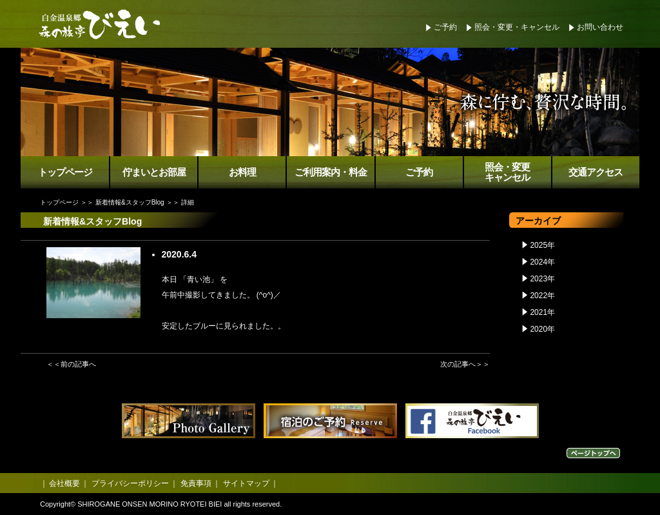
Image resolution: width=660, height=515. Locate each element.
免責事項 (195, 483)
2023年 (542, 278)
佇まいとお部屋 (154, 172)
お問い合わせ (600, 27)
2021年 (542, 312)
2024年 (542, 262)
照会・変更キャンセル (507, 172)
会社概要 (64, 483)
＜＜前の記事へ (71, 364)
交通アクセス (595, 172)
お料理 (242, 172)
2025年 (542, 245)
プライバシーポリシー (130, 483)
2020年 (542, 329)
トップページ (65, 172)
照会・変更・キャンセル (516, 27)
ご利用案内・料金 (331, 172)
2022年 (542, 295)
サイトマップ (246, 483)
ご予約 (445, 27)
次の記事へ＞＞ (465, 364)
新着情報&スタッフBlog (129, 202)
